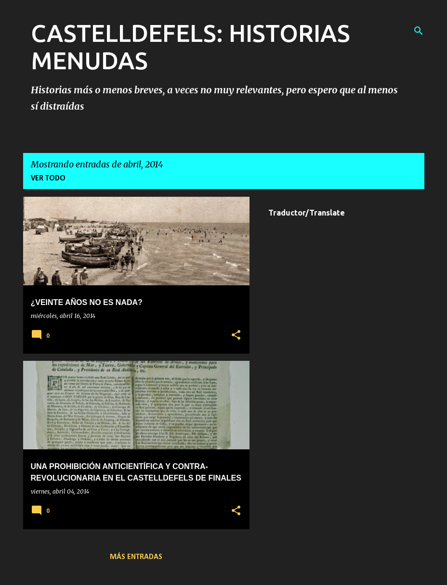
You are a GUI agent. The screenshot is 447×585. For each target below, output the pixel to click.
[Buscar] (418, 30)
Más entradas (136, 557)
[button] (236, 335)
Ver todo (48, 178)
